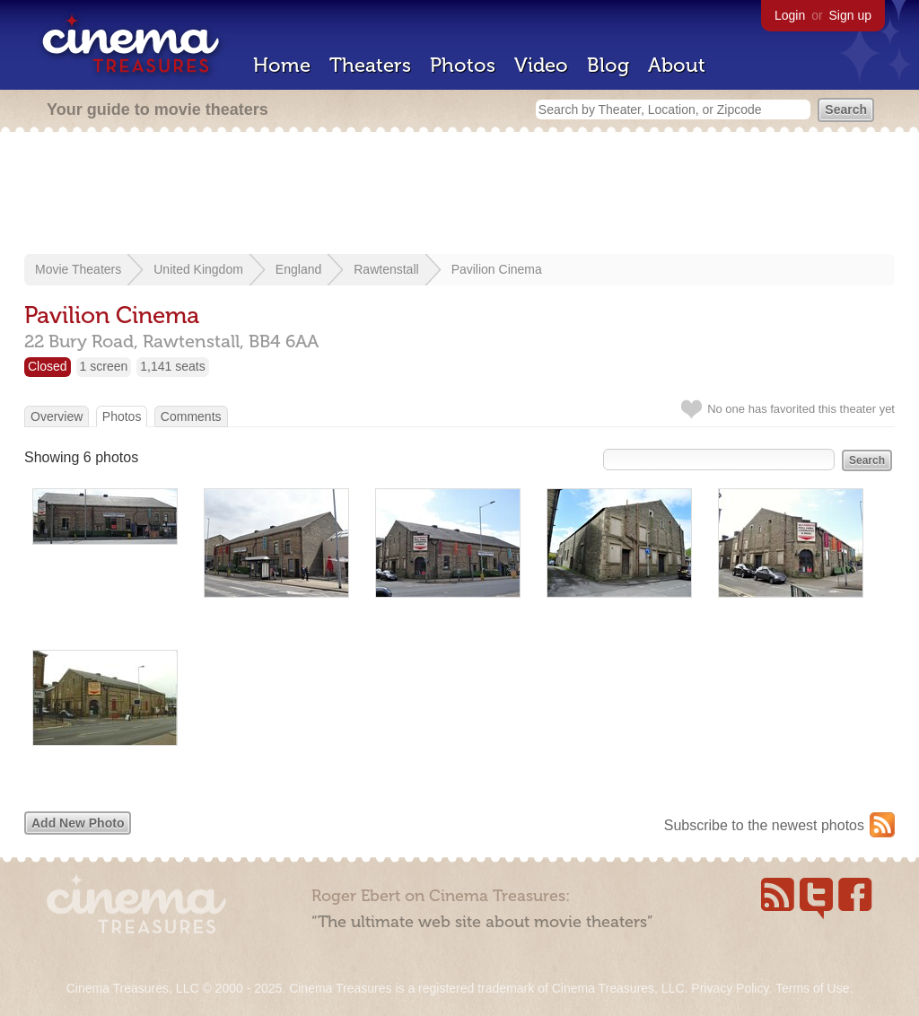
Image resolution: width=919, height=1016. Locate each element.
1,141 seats (172, 366)
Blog (608, 65)
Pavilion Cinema (496, 269)
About (676, 65)
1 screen (104, 366)
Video (541, 65)
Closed (47, 366)
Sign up (850, 15)
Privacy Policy (729, 988)
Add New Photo (77, 823)
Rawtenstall (386, 269)
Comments (191, 416)
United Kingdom (198, 269)
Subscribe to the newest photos (764, 825)
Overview (57, 416)
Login (790, 15)
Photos (462, 65)
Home (282, 65)
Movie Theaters (78, 269)
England (298, 269)
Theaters (370, 65)
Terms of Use (812, 988)
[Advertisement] (459, 194)
